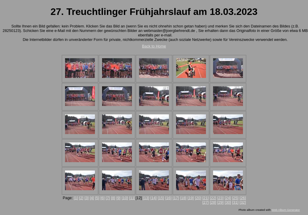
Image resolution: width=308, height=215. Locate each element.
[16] (168, 198)
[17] (176, 198)
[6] (102, 198)
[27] (205, 202)
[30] (228, 202)
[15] (161, 198)
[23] (220, 198)
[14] (153, 198)
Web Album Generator (286, 209)
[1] (76, 198)
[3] (86, 198)
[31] (235, 202)
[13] (146, 198)
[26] (243, 198)
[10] (124, 198)
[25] (235, 198)
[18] (183, 198)
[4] (92, 198)
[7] (108, 198)
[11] (132, 198)
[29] (220, 202)
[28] (213, 202)
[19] (190, 198)
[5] (97, 198)
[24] (228, 198)
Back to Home (154, 46)
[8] (113, 198)
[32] (243, 202)
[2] (81, 198)
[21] (205, 198)
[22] (213, 198)
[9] (118, 198)
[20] (198, 198)
